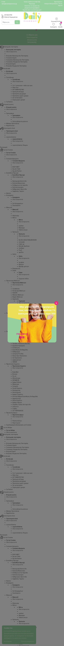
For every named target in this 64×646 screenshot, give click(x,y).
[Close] (56, 303)
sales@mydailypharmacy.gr (9, 3)
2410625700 (8, 15)
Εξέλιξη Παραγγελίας (11, 17)
